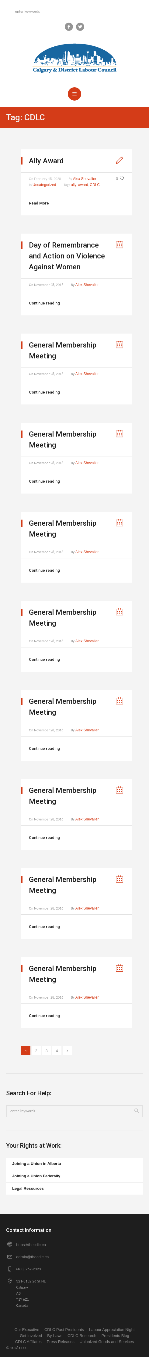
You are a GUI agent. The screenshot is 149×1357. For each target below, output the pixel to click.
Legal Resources (28, 1188)
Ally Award (46, 161)
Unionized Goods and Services (107, 1342)
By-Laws (54, 1336)
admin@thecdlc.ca (32, 1257)
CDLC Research (82, 1336)
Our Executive (26, 1330)
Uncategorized (44, 185)
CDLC (95, 185)
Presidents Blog (115, 1336)
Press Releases (60, 1342)
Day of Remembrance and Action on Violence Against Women (67, 256)
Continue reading (44, 303)
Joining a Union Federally (36, 1176)
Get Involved (31, 1336)
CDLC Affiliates (28, 1342)
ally (73, 185)
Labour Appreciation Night (112, 1330)
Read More (39, 203)
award (83, 185)
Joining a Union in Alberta (36, 1163)
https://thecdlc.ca (31, 1244)
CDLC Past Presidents (64, 1330)
